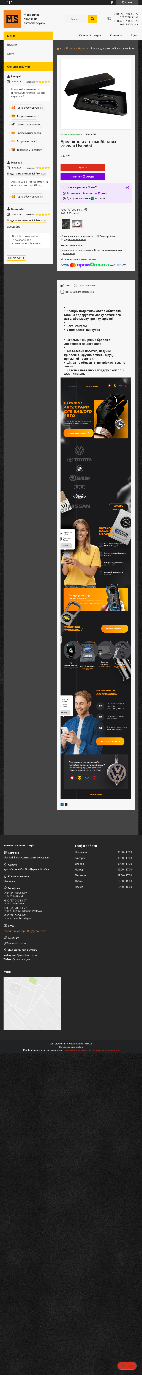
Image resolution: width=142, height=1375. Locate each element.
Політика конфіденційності (105, 1084)
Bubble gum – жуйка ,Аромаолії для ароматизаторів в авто (26, 240)
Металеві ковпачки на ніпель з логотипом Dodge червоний (28, 93)
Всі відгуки (15, 258)
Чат (127, 1365)
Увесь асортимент (81, 435)
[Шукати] (92, 19)
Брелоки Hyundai (77, 48)
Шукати (12, 44)
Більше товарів (112, 650)
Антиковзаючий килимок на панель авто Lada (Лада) (29, 183)
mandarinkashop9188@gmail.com (25, 965)
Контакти (116, 35)
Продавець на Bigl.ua (71, 1081)
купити (65, 566)
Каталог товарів (112, 772)
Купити (83, 167)
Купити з (83, 176)
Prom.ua (87, 1078)
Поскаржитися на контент (77, 1084)
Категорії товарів (90, 35)
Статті (11, 53)
